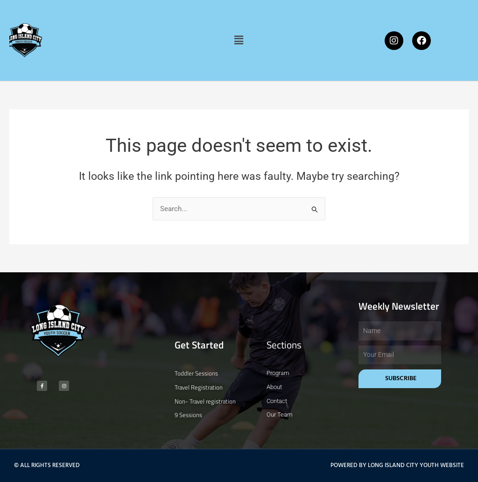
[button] (239, 40)
